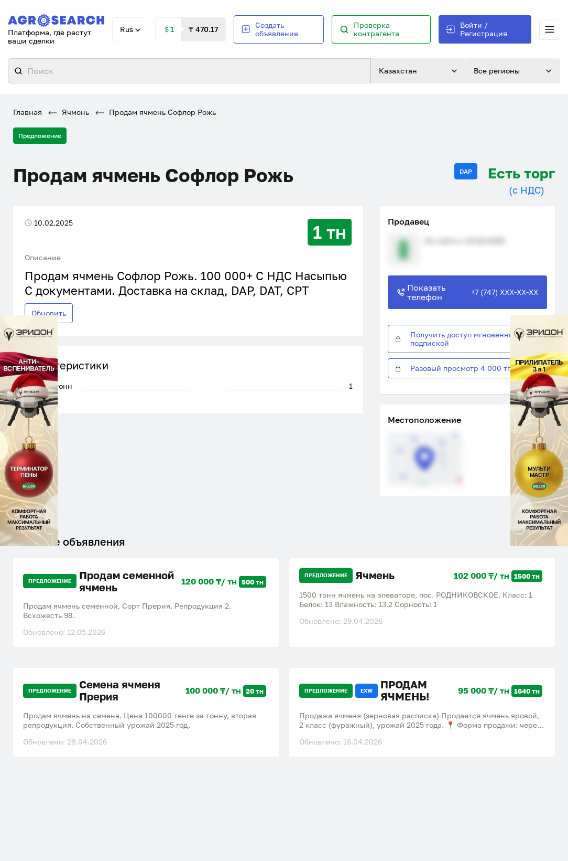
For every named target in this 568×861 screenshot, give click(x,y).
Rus (126, 29)
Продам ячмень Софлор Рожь (155, 112)
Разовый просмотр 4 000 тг (452, 368)
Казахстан (398, 71)
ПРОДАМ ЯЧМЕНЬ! (404, 689)
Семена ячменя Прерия (119, 689)
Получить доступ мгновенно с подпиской (457, 339)
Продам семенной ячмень (126, 581)
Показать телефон (467, 292)
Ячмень (68, 112)
